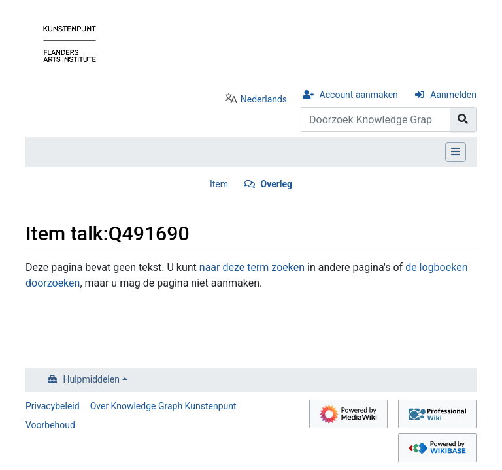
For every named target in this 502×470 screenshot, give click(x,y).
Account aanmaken (359, 94)
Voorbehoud (50, 425)
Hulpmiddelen (91, 379)
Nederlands (264, 99)
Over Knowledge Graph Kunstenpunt (163, 406)
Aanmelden (453, 94)
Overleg (276, 184)
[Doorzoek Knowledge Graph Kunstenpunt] (375, 119)
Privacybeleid (52, 406)
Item (219, 184)
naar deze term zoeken (252, 267)
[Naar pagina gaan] (463, 119)
